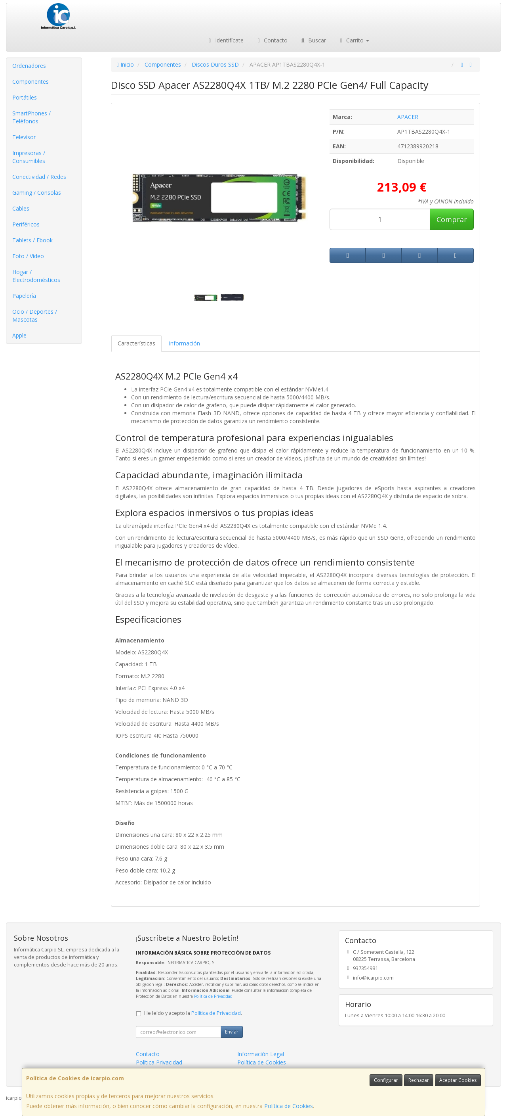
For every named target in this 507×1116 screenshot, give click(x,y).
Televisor (24, 137)
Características (136, 343)
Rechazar (418, 1080)
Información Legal (260, 1054)
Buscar (312, 40)
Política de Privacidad (213, 996)
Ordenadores (29, 65)
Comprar (451, 219)
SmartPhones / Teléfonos (31, 117)
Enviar (231, 1031)
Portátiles (24, 97)
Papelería (24, 295)
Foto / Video (28, 256)
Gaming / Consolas (36, 192)
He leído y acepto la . (193, 1013)
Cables (20, 208)
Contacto (271, 40)
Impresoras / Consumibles (28, 157)
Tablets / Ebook (32, 240)
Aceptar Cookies (458, 1080)
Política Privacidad (159, 1062)
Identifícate (225, 40)
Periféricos (26, 224)
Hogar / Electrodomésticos (36, 276)
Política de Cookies (288, 1106)
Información (184, 343)
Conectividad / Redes (39, 176)
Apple (19, 335)
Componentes (30, 81)
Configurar (386, 1080)
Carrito (354, 40)
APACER (407, 117)
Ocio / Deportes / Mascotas (34, 315)
